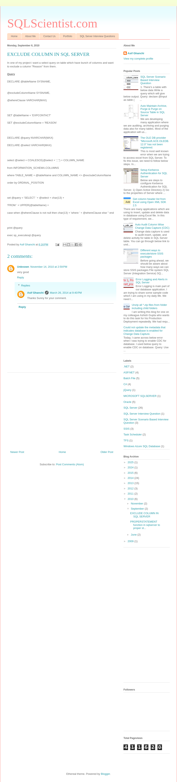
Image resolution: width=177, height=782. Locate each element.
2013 (131, 483)
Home (14, 36)
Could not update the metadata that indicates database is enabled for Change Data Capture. (144, 330)
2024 (131, 467)
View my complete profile (138, 58)
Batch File (129, 378)
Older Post (107, 452)
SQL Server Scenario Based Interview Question (152, 80)
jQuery (127, 390)
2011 (131, 493)
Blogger (105, 773)
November (137, 503)
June (134, 534)
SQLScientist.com (52, 23)
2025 (131, 462)
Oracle (127, 401)
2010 (131, 499)
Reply (20, 277)
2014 (131, 478)
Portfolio (67, 36)
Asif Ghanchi (35, 292)
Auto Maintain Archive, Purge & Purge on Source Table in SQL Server (153, 110)
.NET (126, 366)
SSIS (126, 428)
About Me (30, 36)
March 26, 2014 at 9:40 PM (66, 292)
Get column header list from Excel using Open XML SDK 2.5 (149, 202)
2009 (131, 541)
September (138, 508)
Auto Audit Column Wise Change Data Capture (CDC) (152, 226)
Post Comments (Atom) (70, 464)
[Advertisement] (62, 410)
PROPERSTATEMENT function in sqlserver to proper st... (145, 525)
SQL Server (130, 407)
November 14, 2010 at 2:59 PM (48, 266)
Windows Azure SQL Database (141, 446)
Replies (25, 285)
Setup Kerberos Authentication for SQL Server (153, 173)
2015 (131, 472)
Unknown (23, 266)
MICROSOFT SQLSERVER (140, 395)
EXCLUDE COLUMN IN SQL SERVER (144, 515)
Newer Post (17, 452)
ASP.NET (129, 372)
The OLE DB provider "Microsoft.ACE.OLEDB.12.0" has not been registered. (154, 142)
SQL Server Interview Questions (97, 36)
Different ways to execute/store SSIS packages (151, 253)
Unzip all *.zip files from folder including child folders (149, 306)
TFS (126, 440)
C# (125, 384)
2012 (131, 488)
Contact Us (49, 36)
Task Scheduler (132, 434)
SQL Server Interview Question (141, 413)
